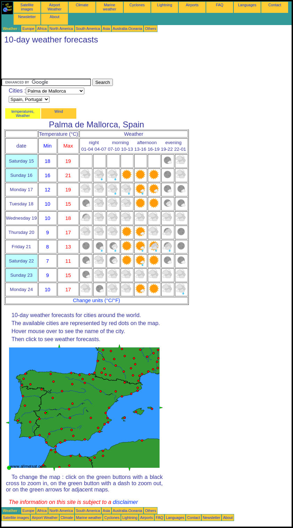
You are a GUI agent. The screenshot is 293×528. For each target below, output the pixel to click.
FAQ (219, 5)
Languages (247, 5)
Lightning (164, 5)
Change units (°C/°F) (96, 300)
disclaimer (125, 502)
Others (150, 28)
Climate (82, 5)
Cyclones (137, 5)
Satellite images (27, 7)
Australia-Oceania (127, 28)
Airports (192, 5)
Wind (58, 111)
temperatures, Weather (22, 113)
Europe (28, 28)
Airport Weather (54, 7)
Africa (42, 28)
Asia (106, 28)
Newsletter (27, 17)
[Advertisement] (128, 63)
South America (88, 28)
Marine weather (109, 7)
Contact (274, 5)
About (55, 17)
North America (61, 28)
